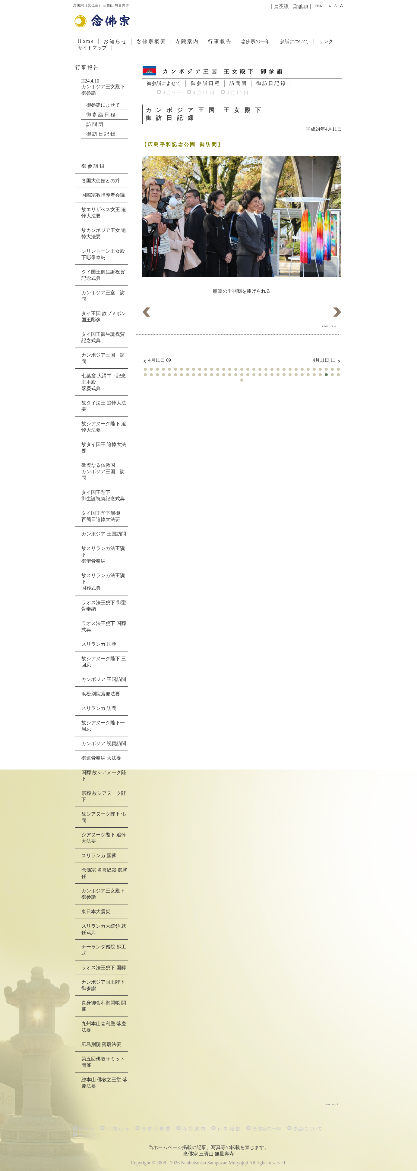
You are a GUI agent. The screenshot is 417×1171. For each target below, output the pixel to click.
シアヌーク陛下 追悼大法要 (103, 838)
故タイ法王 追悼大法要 (103, 406)
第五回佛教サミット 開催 (103, 1062)
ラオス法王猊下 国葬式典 (103, 626)
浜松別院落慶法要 (100, 693)
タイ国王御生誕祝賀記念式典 (103, 275)
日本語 (281, 5)
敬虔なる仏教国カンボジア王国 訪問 (103, 471)
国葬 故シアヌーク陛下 (103, 775)
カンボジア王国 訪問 (103, 358)
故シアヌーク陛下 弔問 (103, 817)
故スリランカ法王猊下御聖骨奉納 (103, 555)
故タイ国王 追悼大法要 (103, 447)
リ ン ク (87, 1135)
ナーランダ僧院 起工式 (103, 950)
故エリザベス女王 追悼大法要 (103, 212)
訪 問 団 (237, 83)
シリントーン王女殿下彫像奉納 (103, 254)
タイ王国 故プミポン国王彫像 (103, 316)
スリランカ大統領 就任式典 (103, 929)
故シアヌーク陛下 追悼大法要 (103, 426)
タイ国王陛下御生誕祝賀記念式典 (103, 495)
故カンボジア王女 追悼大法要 (103, 233)
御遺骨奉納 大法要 (101, 757)
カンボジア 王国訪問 (103, 533)
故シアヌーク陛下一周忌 (103, 726)
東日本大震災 (95, 911)
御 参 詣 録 (92, 166)
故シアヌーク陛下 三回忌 (103, 661)
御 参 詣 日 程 (205, 83)
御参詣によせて (164, 83)
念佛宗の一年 (255, 41)
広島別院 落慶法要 (101, 1044)
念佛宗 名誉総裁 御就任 (104, 873)
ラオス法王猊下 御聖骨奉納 (103, 605)
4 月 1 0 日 (204, 92)
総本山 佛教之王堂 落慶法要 (104, 1082)
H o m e (85, 41)
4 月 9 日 (172, 92)
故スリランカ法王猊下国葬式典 (103, 582)
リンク (326, 41)
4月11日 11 (327, 360)
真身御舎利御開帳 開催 (103, 1006)
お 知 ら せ (114, 41)
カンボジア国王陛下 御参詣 (103, 985)
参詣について (294, 41)
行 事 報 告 (219, 41)
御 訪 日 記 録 (270, 83)
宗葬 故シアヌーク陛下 (103, 796)
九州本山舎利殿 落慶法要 (103, 1026)
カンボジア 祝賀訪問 (103, 743)
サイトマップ (92, 47)
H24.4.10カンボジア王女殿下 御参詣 (103, 86)
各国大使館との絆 (100, 180)
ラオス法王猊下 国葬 (103, 967)
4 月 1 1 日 (237, 92)
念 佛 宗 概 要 (150, 41)
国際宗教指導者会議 (103, 195)
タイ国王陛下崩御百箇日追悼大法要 (100, 516)
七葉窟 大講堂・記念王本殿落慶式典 (103, 382)
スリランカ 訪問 (98, 708)
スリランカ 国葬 (98, 644)
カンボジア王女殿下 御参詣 (103, 894)
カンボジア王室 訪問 (103, 295)
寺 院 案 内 (186, 41)
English (300, 5)
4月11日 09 (156, 360)
